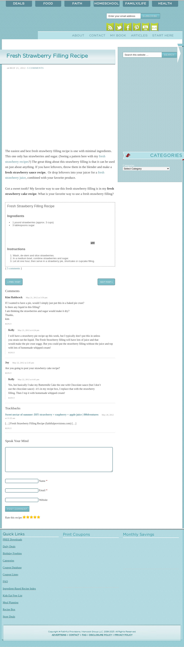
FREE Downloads (12, 539)
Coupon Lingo (10, 574)
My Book (118, 35)
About (78, 35)
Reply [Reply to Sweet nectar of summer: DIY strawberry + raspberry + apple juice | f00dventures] (8, 428)
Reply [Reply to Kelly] (11, 353)
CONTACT (74, 635)
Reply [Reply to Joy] (8, 373)
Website (43, 499)
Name (42, 480)
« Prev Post (14, 282)
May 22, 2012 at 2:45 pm (23, 363)
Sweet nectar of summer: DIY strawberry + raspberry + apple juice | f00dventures (51, 414)
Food (48, 3)
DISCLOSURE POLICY (100, 635)
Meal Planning (10, 602)
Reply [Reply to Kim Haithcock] (8, 324)
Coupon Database (12, 567)
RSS (110, 27)
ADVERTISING (59, 635)
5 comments (13, 268)
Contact (97, 35)
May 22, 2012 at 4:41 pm (28, 379)
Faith (77, 3)
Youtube (145, 27)
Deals (18, 3)
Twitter (119, 27)
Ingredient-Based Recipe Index (19, 588)
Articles (139, 35)
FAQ (5, 581)
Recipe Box (9, 609)
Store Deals (9, 616)
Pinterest (136, 27)
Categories (8, 560)
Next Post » (106, 282)
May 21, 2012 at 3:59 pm (36, 297)
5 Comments (35, 68)
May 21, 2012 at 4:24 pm (28, 330)
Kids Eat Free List (12, 595)
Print (93, 243)
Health (165, 3)
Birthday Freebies (12, 553)
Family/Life (135, 3)
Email (154, 27)
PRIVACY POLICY (123, 635)
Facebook (127, 27)
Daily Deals (9, 546)
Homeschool (106, 3)
